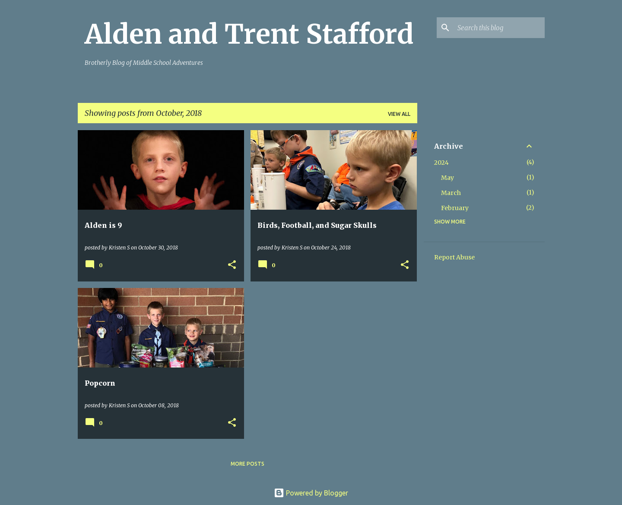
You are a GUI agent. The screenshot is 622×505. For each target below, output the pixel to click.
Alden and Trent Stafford (249, 34)
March (451, 193)
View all (399, 114)
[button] (232, 265)
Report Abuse (454, 257)
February (455, 208)
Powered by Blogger (311, 493)
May (447, 178)
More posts (247, 464)
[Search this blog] (499, 27)
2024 (441, 162)
